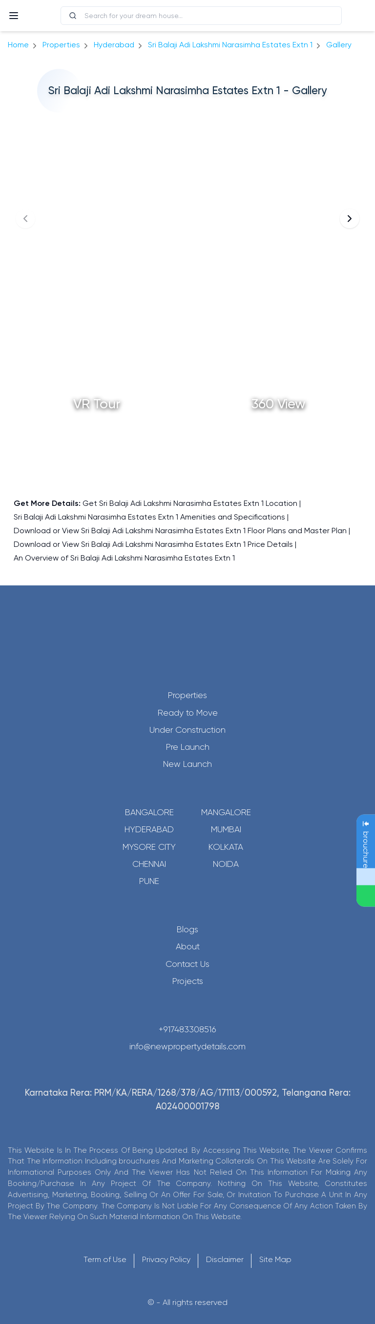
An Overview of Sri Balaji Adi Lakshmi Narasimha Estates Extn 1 (124, 557)
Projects (187, 981)
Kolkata (225, 847)
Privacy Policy (166, 1259)
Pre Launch (187, 747)
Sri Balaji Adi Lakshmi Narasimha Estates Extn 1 (230, 44)
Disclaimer (225, 1259)
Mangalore (226, 812)
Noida (226, 864)
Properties (61, 44)
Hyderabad (149, 829)
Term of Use (104, 1259)
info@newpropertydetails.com (187, 1046)
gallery (339, 44)
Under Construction (187, 730)
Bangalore (149, 812)
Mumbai (226, 829)
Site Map (275, 1259)
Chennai (149, 864)
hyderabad (114, 44)
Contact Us (187, 964)
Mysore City (149, 847)
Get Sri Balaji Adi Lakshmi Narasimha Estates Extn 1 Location (190, 503)
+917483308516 (187, 1029)
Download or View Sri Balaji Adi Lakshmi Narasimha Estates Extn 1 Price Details (153, 544)
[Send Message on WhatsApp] (365, 896)
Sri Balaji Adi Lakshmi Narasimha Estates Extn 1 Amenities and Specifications (149, 517)
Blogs (187, 929)
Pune (149, 881)
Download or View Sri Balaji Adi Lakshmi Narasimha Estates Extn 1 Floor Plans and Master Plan (180, 530)
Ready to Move (188, 713)
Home (18, 44)
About (188, 946)
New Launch (187, 764)
